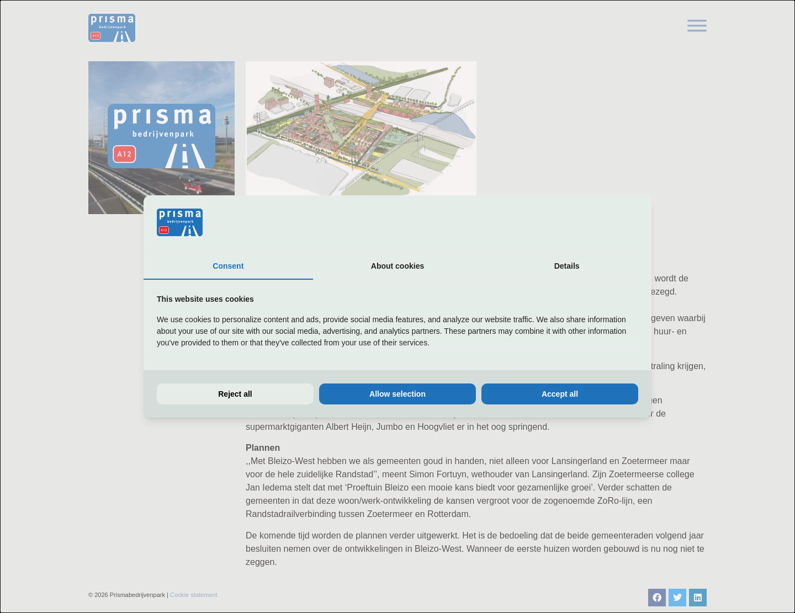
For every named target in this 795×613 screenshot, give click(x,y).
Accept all (560, 394)
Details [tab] (567, 266)
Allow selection (397, 394)
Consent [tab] (228, 266)
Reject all (235, 394)
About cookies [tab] (397, 266)
